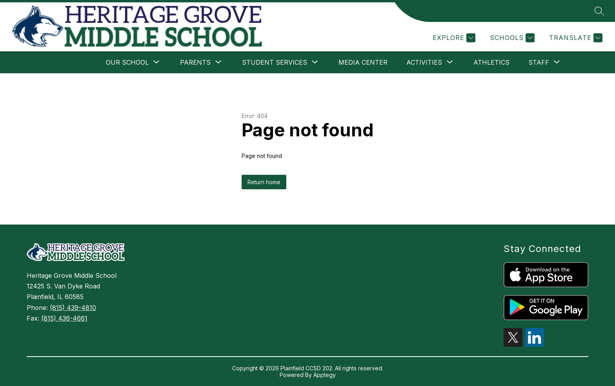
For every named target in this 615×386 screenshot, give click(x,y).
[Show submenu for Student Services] (274, 62)
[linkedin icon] (534, 344)
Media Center (363, 62)
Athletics (491, 62)
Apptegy (324, 375)
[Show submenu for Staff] (538, 62)
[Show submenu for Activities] (424, 62)
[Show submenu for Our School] (127, 62)
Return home (263, 182)
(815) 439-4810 (73, 308)
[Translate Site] (574, 38)
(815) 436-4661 (64, 318)
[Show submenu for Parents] (195, 62)
